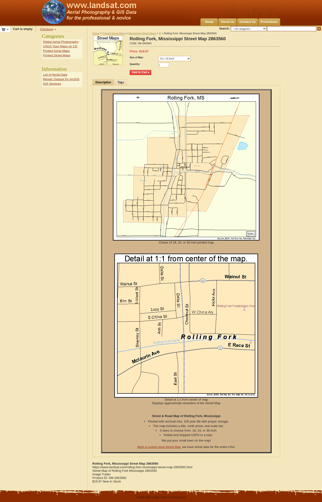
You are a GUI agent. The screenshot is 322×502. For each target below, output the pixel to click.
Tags (121, 82)
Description (103, 82)
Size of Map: (136, 57)
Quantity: (135, 64)
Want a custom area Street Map (158, 447)
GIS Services (52, 83)
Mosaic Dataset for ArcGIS (61, 79)
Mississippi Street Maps (142, 33)
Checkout (46, 29)
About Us (227, 22)
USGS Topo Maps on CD (60, 46)
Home (209, 22)
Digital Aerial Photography (61, 42)
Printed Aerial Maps (56, 51)
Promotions (269, 22)
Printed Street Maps (114, 33)
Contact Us (247, 22)
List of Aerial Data (55, 74)
